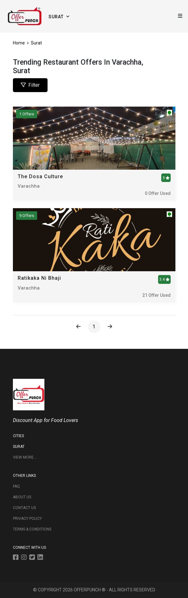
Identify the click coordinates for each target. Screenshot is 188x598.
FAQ (16, 486)
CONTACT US (24, 508)
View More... (25, 457)
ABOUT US (22, 497)
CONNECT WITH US (29, 547)
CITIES (18, 436)
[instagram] (25, 558)
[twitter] (33, 558)
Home (20, 42)
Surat (36, 42)
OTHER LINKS (24, 475)
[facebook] (17, 558)
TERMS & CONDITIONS (32, 529)
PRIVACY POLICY (27, 518)
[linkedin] (41, 558)
